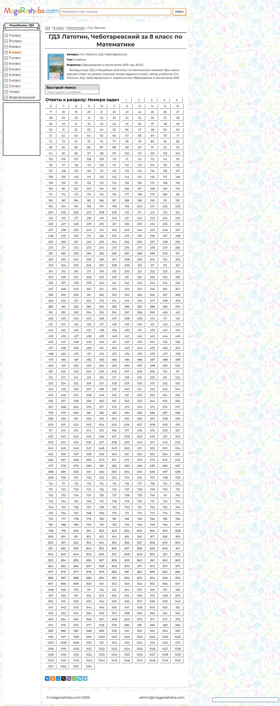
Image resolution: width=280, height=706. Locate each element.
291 (178, 253)
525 (76, 383)
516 (102, 377)
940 (177, 601)
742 (177, 495)
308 (114, 265)
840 (165, 548)
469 (63, 354)
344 (152, 283)
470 (76, 354)
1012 (114, 642)
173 (76, 194)
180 (165, 194)
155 (127, 183)
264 (114, 242)
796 (165, 524)
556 (50, 401)
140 (76, 177)
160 (51, 188)
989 (101, 631)
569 (76, 407)
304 (63, 265)
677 (50, 465)
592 (89, 418)
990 (114, 631)
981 (139, 625)
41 (76, 124)
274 (101, 247)
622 (50, 436)
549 (101, 395)
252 (101, 236)
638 (114, 442)
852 (177, 554)
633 (50, 442)
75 (88, 141)
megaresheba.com (65, 697)
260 (63, 242)
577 (177, 407)
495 (114, 365)
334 (165, 277)
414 (63, 324)
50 (50, 129)
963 (50, 619)
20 (89, 112)
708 (165, 477)
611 (51, 430)
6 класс (15, 63)
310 (139, 265)
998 (76, 637)
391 (51, 312)
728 (139, 489)
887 (63, 578)
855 (76, 560)
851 (165, 554)
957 (114, 613)
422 (165, 324)
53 (88, 129)
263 (101, 242)
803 (114, 531)
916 (152, 590)
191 (165, 200)
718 (152, 483)
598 (165, 418)
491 (63, 365)
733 (63, 495)
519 (139, 377)
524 (63, 383)
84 (63, 147)
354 (139, 289)
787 (50, 524)
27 (177, 112)
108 (89, 159)
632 (177, 436)
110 (114, 159)
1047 (140, 660)
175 (102, 194)
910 (76, 590)
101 (140, 153)
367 (165, 295)
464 (139, 348)
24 (139, 112)
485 (127, 359)
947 (127, 607)
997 (63, 637)
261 (76, 242)
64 (89, 135)
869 (114, 566)
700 (63, 477)
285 (101, 253)
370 (63, 301)
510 (165, 371)
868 (101, 566)
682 (114, 465)
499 (165, 365)
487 (152, 359)
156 (139, 183)
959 (139, 613)
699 (50, 477)
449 (89, 342)
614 (89, 430)
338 (76, 283)
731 (178, 489)
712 (76, 483)
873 (165, 566)
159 (178, 183)
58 (152, 129)
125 (165, 165)
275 (114, 247)
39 (50, 124)
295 (89, 259)
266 (139, 242)
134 (139, 171)
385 (114, 306)
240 (88, 230)
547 (76, 395)
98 (101, 153)
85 (76, 147)
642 (165, 442)
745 (76, 501)
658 (88, 454)
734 (76, 495)
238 (63, 230)
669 (89, 460)
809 (50, 536)
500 (177, 365)
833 (76, 548)
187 (114, 200)
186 (101, 200)
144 (127, 177)
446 (50, 342)
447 (63, 342)
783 (139, 519)
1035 (127, 654)
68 (139, 135)
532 (165, 383)
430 (127, 330)
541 (139, 389)
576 (165, 407)
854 (63, 560)
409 (139, 318)
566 (177, 401)
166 (127, 188)
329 (101, 277)
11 (114, 106)
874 (177, 566)
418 (114, 324)
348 (63, 289)
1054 (89, 666)
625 (89, 436)
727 (127, 489)
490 (50, 365)
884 (165, 572)
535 (63, 389)
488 (165, 359)
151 (76, 183)
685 (152, 465)
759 (114, 507)
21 (101, 112)
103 (165, 153)
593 (101, 418)
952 (50, 613)
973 (177, 619)
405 (88, 318)
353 (127, 289)
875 (50, 572)
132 (114, 171)
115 (178, 159)
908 (50, 590)
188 (127, 200)
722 (63, 489)
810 (63, 536)
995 (177, 631)
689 (63, 472)
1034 (114, 654)
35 (139, 118)
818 (165, 536)
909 (63, 590)
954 (76, 613)
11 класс (15, 35)
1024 (127, 648)
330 (114, 277)
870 (127, 566)
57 (139, 129)
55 (114, 129)
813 (102, 536)
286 (114, 253)
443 (152, 336)
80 (152, 141)
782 (127, 519)
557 (63, 401)
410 (152, 318)
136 (165, 171)
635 (76, 442)
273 (89, 247)
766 (63, 513)
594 (114, 418)
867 (88, 566)
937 (139, 601)
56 (127, 129)
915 (139, 590)
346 (177, 283)
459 (76, 348)
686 (165, 465)
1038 (165, 654)
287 (127, 253)
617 (127, 430)
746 (89, 501)
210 (127, 212)
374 (114, 301)
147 (165, 177)
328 (89, 277)
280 (177, 247)
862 (165, 560)
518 (127, 377)
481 (76, 359)
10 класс (15, 41)
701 (76, 477)
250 (76, 236)
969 (127, 619)
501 (51, 371)
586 (152, 413)
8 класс (15, 52)
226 (50, 224)
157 (152, 183)
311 (152, 265)
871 (139, 566)
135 (152, 171)
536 (76, 389)
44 (114, 124)
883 (152, 572)
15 (165, 106)
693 (114, 472)
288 (139, 253)
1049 (165, 660)
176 (114, 194)
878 (88, 572)
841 (178, 548)
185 (89, 200)
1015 (152, 642)
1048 (152, 660)
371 (76, 301)
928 (165, 595)
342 (127, 283)
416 (89, 324)
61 (50, 135)
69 (152, 135)
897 (50, 583)
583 (114, 413)
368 (177, 295)
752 (165, 501)
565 (165, 401)
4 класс (15, 75)
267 (152, 242)
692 (101, 472)
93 (178, 147)
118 (76, 165)
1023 (114, 648)
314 (51, 271)
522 (177, 377)
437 (76, 336)
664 (165, 454)
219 (102, 218)
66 (114, 135)
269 (177, 242)
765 (50, 513)
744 (63, 501)
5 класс (15, 69)
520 (152, 377)
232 (127, 224)
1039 (178, 654)
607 (139, 424)
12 (127, 106)
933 (89, 601)
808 (177, 531)
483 (101, 359)
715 (114, 483)
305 (76, 265)
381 (63, 306)
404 (76, 318)
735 (89, 495)
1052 (63, 666)
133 (127, 171)
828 (152, 542)
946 (114, 607)
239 (76, 230)
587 (165, 413)
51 (63, 129)
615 (102, 430)
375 (127, 301)
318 (102, 271)
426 (76, 330)
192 (178, 200)
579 (63, 413)
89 (127, 147)
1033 (102, 654)
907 (177, 583)
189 (139, 200)
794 (139, 524)
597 (152, 418)
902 (114, 583)
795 (152, 524)
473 (114, 354)
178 (139, 194)
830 (177, 542)
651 (139, 448)
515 (89, 377)
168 (152, 188)
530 (139, 383)
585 (139, 413)
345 (165, 283)
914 (127, 590)
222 (139, 218)
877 (76, 572)
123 (140, 165)
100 (127, 153)
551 (127, 395)
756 (76, 507)
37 (165, 118)
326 (63, 277)
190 (152, 200)
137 (178, 171)
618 (139, 430)
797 (177, 524)
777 (63, 519)
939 (165, 601)
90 (139, 147)
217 (76, 218)
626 (101, 436)
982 (152, 625)
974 (50, 625)
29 (63, 118)
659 (101, 454)
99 (114, 153)
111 (126, 159)
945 (101, 607)
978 (101, 625)
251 (89, 236)
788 (63, 524)
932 (76, 601)
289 (152, 253)
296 (101, 259)
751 (152, 501)
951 (178, 607)
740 (152, 495)
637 (101, 442)
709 (177, 477)
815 (127, 536)
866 (76, 566)
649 (114, 448)
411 (165, 318)
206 (76, 212)
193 (51, 206)
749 (127, 501)
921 (76, 595)
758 (101, 507)
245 (152, 230)
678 (63, 465)
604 (101, 424)
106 (63, 159)
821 (63, 542)
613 (76, 430)
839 (152, 548)
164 (101, 188)
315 (63, 271)
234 (152, 224)
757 (89, 507)
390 (177, 306)
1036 (140, 654)
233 (139, 224)
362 (101, 295)
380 (50, 306)
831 (51, 548)
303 (50, 265)
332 (139, 277)
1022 (102, 648)
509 (152, 371)
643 (177, 442)
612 (63, 430)
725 (101, 489)
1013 (127, 642)
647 (89, 448)
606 (127, 424)
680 (89, 465)
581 (89, 413)
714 (102, 483)
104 (178, 153)
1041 (63, 660)
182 (51, 200)
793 (127, 524)
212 (152, 212)
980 (127, 625)
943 (76, 607)
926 (139, 595)
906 (165, 583)
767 (76, 513)
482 (88, 359)
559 (89, 401)
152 (89, 183)
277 (139, 247)
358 (50, 295)
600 (50, 424)
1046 (127, 660)
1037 (152, 654)
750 (139, 501)
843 (63, 554)
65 (101, 135)
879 (101, 572)
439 (101, 336)
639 (127, 442)
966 (89, 619)
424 (50, 330)
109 (101, 159)
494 (101, 365)
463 (127, 348)
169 (165, 188)
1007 (51, 642)
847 (114, 554)
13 (139, 106)
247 (177, 230)
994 (165, 631)
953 (63, 613)
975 (63, 625)
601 (63, 424)
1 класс (14, 92)
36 (152, 118)
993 (152, 631)
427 (89, 330)
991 (127, 631)
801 (89, 531)
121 (114, 165)
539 (114, 389)
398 (139, 312)
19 (76, 112)
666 (50, 460)
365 (139, 295)
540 (127, 389)
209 (114, 212)
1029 (51, 654)
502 (63, 371)
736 (101, 495)
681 (101, 465)
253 (114, 236)
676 (177, 460)
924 (114, 595)
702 (89, 477)
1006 (178, 637)
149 (51, 183)
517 (114, 377)
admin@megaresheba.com (162, 697)
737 (114, 495)
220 (114, 218)
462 (114, 348)
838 (139, 548)
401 (178, 312)
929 (177, 595)
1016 (165, 642)
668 (76, 460)
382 (76, 306)
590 (63, 418)
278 (152, 247)
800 (76, 531)
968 (114, 619)
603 (88, 424)
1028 (178, 648)
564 (152, 401)
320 (127, 271)
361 (89, 295)
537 (89, 389)
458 (63, 348)
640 (139, 442)
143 (114, 177)
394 (88, 312)
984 (177, 625)
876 (63, 572)
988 (89, 631)
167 (139, 188)
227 (63, 224)
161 (63, 188)
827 (139, 542)
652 (152, 448)
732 (50, 495)
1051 (50, 666)
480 (63, 359)
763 (165, 507)
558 (76, 401)
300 (152, 259)
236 (177, 224)
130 (89, 171)
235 (165, 224)
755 (63, 507)
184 (76, 200)
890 (101, 578)
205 (63, 212)
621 (178, 430)
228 (76, 224)
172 (63, 194)
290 (165, 253)
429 (114, 330)
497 (139, 365)
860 (139, 560)
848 (127, 554)
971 (152, 619)
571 (102, 407)
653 (165, 448)
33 (114, 118)
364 (127, 295)
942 (63, 607)
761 (139, 507)
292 (50, 259)
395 (101, 312)
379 (177, 301)
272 (76, 247)
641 (152, 442)
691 (89, 472)
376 (139, 301)
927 (152, 595)
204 (50, 212)
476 (152, 354)
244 (139, 230)
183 (63, 200)
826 (127, 542)
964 (63, 619)
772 (139, 513)
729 (152, 489)
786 (177, 519)
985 (50, 631)
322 (152, 271)
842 (50, 554)
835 (101, 548)
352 (114, 289)
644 (50, 448)
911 (89, 590)
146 (152, 177)
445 (177, 336)
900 (89, 583)
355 (152, 289)
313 (178, 265)
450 (101, 342)
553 (152, 395)
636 (88, 442)
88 (114, 147)
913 (114, 590)
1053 (76, 666)
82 (178, 141)
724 (89, 489)
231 (114, 224)
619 (152, 430)
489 (177, 359)
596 (139, 418)
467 (177, 348)
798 (50, 531)
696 (152, 472)
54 (101, 129)
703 (101, 477)
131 (101, 171)
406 (101, 318)
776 (50, 519)
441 (127, 336)
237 (50, 230)
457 (50, 348)
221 (127, 218)
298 (127, 259)
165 (114, 188)
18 (63, 112)
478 (177, 354)
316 (76, 271)
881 (127, 572)
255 (139, 236)
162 (76, 188)
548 (88, 395)
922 (89, 595)
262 (89, 242)
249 (63, 236)
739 (139, 495)
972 (165, 619)
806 (152, 531)
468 (50, 354)
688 (50, 472)
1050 (178, 660)
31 (89, 118)
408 (127, 318)
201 (152, 206)
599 (177, 418)
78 (127, 141)
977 (89, 625)
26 (165, 112)
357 (177, 289)
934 (101, 601)
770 (114, 513)
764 (177, 507)
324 (177, 271)
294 (76, 259)
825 (114, 542)
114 (165, 159)
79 (139, 141)
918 (178, 590)
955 (89, 613)
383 (89, 306)
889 (89, 578)
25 (152, 112)
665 (177, 454)
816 (139, 536)
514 (76, 377)
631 (165, 436)
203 (177, 206)
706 (139, 477)
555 (177, 395)
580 (76, 413)
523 (50, 383)
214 (178, 212)
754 (50, 507)
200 (139, 206)
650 (127, 448)
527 (101, 383)
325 (50, 277)
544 (177, 389)
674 (152, 460)
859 (127, 560)
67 (127, 135)
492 (76, 365)
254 (127, 236)
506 (114, 371)
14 (152, 106)
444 (165, 336)
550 (114, 395)
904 (139, 583)
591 (76, 418)
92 (165, 147)
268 (165, 242)
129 (76, 171)
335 (177, 277)
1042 (76, 660)
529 (127, 383)
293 (63, 259)
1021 (89, 648)
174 (89, 194)
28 (50, 118)
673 (139, 460)
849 (139, 554)
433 (165, 330)
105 (51, 159)
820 (50, 542)
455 (165, 342)
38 (178, 118)
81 (165, 141)
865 (63, 566)
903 (127, 583)
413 (51, 324)
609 (165, 424)
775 (177, 513)
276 (127, 247)
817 (152, 536)
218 (89, 218)
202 (165, 206)
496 (127, 365)
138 (51, 177)
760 (127, 507)
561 (114, 401)
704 (114, 477)
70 (165, 135)
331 (127, 277)
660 (114, 454)
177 (127, 194)
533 (177, 383)
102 (152, 153)
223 (152, 218)
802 (101, 531)
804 (127, 531)
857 (101, 560)
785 (165, 519)
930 (50, 601)
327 (76, 277)
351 (102, 289)
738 (127, 495)
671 (114, 460)
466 (165, 348)
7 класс (15, 58)
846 (101, 554)
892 (127, 578)
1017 (177, 642)
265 (127, 242)
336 (50, 283)
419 (127, 324)
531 (152, 383)
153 (102, 183)
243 (127, 230)
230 (101, 224)
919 (51, 595)
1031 (76, 654)
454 (152, 342)
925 (127, 595)
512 (51, 377)
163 (89, 188)
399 (152, 312)
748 (114, 501)
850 (152, 554)
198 (114, 206)
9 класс (15, 47)
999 (89, 637)
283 (76, 253)
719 (165, 483)
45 (127, 124)
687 (177, 465)
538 (101, 389)
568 (63, 407)
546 (63, 395)
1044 (102, 660)
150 (63, 183)
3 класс (15, 80)
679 (76, 465)
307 (101, 265)
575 (152, 407)
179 (152, 194)
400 (165, 312)
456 (177, 342)
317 (89, 271)
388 (152, 306)
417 (102, 324)
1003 (140, 637)
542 (152, 389)
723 (76, 489)
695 (139, 472)
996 (50, 637)
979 (114, 625)
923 (101, 595)
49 (178, 124)
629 (139, 436)
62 (63, 135)
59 (165, 129)
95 (63, 153)
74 (76, 141)
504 (88, 371)
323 (165, 271)
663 (152, 454)
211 (139, 212)
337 (63, 283)
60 (178, 129)
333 (152, 277)
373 (101, 301)
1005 (165, 637)
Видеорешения (22, 97)
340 (101, 283)
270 (50, 247)
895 (165, 578)
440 (114, 336)
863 (177, 560)
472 (101, 354)
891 (114, 578)
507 (127, 371)
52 (76, 129)
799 (63, 531)
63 (76, 135)
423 (177, 324)
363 (114, 295)
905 (152, 583)
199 (127, 206)
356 (165, 289)
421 (152, 324)
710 (51, 483)
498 (152, 365)
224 (165, 218)
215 (51, 218)
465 (152, 348)
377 (152, 301)
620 (165, 430)
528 (114, 383)
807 (165, 531)
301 (165, 259)
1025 (140, 648)
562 (127, 401)
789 (76, 524)
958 (127, 613)
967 (101, 619)
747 (101, 501)
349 (76, 289)
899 (76, 583)
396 (114, 312)
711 (63, 483)
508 (139, 371)
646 (76, 448)
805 (139, 531)
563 (139, 401)
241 (102, 230)
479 (50, 359)
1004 (152, 637)
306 (88, 265)
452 (127, 342)
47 (152, 124)
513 (63, 377)
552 (139, 395)
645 (63, 448)
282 (63, 253)
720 (177, 483)
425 (63, 330)
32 (101, 118)
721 (51, 489)
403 (63, 318)
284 (88, 253)
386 (127, 306)
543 (165, 389)
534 (50, 389)
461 (101, 348)
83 (50, 147)
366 (152, 295)
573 (127, 407)
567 (50, 407)
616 (114, 430)
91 (152, 147)
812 (89, 536)
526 (89, 383)
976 (76, 625)
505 (101, 371)
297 (114, 259)
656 (63, 454)
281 (51, 253)
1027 (165, 648)
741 (165, 495)
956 (101, 613)
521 (165, 377)
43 (101, 124)
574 (139, 407)
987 (76, 631)
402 (50, 318)
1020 (76, 648)
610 (178, 424)
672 (127, 460)
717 (140, 483)
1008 (63, 642)
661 (127, 454)
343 (139, 283)
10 (101, 106)
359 (63, 295)
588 (177, 413)
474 (127, 354)
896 (177, 578)
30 (76, 118)
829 (165, 542)
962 (177, 613)
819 (178, 536)
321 (140, 271)
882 (139, 572)
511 (178, 371)
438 (88, 336)
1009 (76, 642)
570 (89, 407)
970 (139, 619)
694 (127, 472)
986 (63, 631)
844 (76, 554)
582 (101, 413)
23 (127, 112)
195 (76, 206)
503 (76, 371)
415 (76, 324)
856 (88, 560)
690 (76, 472)
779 (89, 519)
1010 (89, 642)
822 (76, 542)
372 (89, 301)
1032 (89, 654)
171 (50, 194)
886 (50, 578)
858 (114, 560)
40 (63, 124)
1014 (139, 642)
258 (177, 236)
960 (152, 613)
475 (139, 354)
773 (152, 513)
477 (165, 354)
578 (50, 413)
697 (165, 472)
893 (139, 578)
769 (101, 513)
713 (89, 483)
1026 (152, 648)
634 (63, 442)
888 (76, 578)
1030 (63, 654)
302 (177, 259)
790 (88, 524)
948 (139, 607)
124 (152, 165)
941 (51, 607)
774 (165, 513)
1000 (102, 637)
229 (89, 224)
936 (127, 601)
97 (89, 153)
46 (139, 124)
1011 (101, 642)
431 (139, 330)
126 (178, 165)
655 (50, 454)
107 (76, 159)
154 (114, 183)
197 (102, 206)
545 (50, 395)
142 (102, 177)
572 (114, 407)
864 (50, 566)
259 (50, 242)
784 (152, 519)
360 (76, 295)
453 (139, 342)
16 (177, 106)
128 (63, 171)
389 (165, 306)
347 (50, 289)
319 (114, 271)
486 (139, 359)
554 (165, 395)
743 (50, 501)
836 (114, 548)
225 (177, 218)
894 (152, 578)
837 (127, 548)
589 (50, 418)
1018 (50, 648)
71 (178, 135)
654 (177, 448)
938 (152, 601)
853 (50, 560)
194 (63, 206)
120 (102, 165)
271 (63, 247)
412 (178, 318)
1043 (89, 660)
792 (114, 524)
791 (102, 524)
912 (102, 590)
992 (139, 631)
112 (139, 159)
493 (88, 365)
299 (139, 259)
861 (152, 560)
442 (139, 336)
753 (177, 501)
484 (114, 359)
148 (178, 177)
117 (63, 165)
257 (165, 236)
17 (51, 112)
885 (177, 572)
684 (139, 465)
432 (152, 330)
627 (114, 436)
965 (76, 619)
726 (114, 489)
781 (114, 519)
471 (89, 354)
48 (165, 124)
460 (89, 348)
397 (127, 312)
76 (101, 141)
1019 (63, 648)
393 (76, 312)
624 (76, 436)
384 (101, 306)
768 (88, 513)
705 (127, 477)
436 (63, 336)
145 (139, 177)
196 (89, 206)
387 (139, 306)
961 (165, 613)
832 (63, 548)
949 (152, 607)
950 (165, 607)
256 (152, 236)
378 (165, 301)
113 (152, 159)
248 (50, 236)
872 (152, 566)
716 (127, 483)
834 (88, 548)
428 (101, 330)
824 (101, 542)
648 (101, 448)
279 (165, 247)
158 (165, 183)
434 (177, 330)
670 (101, 460)
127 (51, 171)
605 (114, 424)
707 (152, 477)
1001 (114, 637)
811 (76, 536)
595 (127, 418)
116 (51, 165)
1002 (127, 637)
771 (127, 513)
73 (63, 141)
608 (152, 424)
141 (89, 177)
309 (127, 265)
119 (89, 165)
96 (76, 153)
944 (89, 607)
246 (165, 230)
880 (114, 572)
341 (114, 283)
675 (165, 460)
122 (127, 165)
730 (165, 489)
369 (50, 301)
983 (165, 625)
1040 (51, 660)
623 (63, 436)
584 (127, 413)
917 (165, 590)
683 (127, 465)
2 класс (15, 86)
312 (165, 265)
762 (152, 507)
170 (178, 188)
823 (89, 542)
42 (89, 124)
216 (63, 218)
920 (63, 595)
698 (177, 472)
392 (63, 312)
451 (114, 342)
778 (76, 519)
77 (114, 141)
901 (101, 583)
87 (101, 147)
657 (76, 454)
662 (139, 454)
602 (76, 424)
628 (127, 436)
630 (152, 436)
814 (114, 536)
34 (127, 118)
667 (63, 460)
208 (101, 212)
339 (89, 283)
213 (165, 212)
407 (114, 318)
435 (50, 336)
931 (63, 601)
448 (76, 342)
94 (50, 153)
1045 (114, 660)
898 (63, 583)
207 (89, 212)
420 (139, 324)
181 (178, 194)
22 (114, 112)
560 (101, 401)
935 (114, 601)
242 (114, 230)
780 (101, 519)
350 (89, 289)
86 (89, 147)
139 (63, 177)
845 (88, 554)
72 (50, 141)
